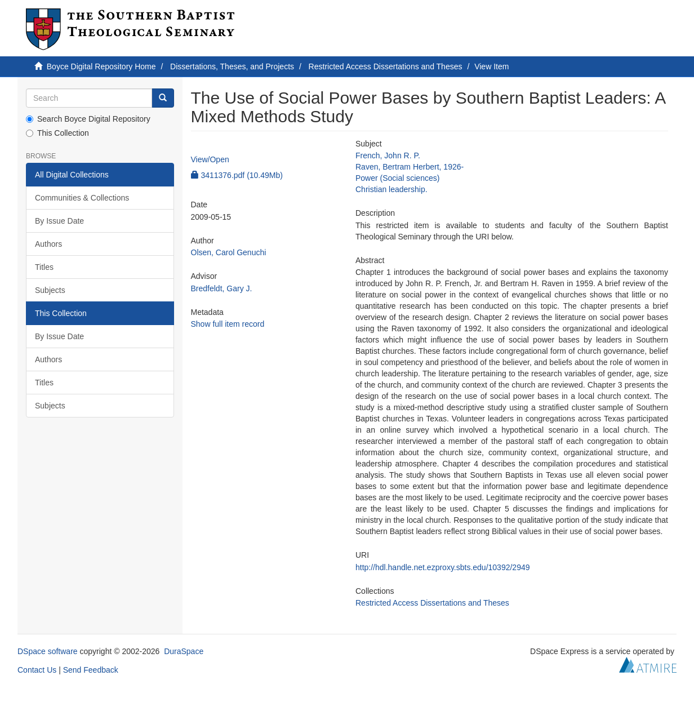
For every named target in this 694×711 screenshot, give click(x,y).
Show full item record (228, 323)
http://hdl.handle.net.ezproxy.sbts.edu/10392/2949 (442, 567)
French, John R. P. (387, 155)
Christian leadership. (391, 189)
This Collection (57, 132)
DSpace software (47, 651)
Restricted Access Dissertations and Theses (385, 66)
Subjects (50, 290)
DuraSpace (183, 651)
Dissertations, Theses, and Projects (232, 66)
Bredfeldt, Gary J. (221, 288)
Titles (44, 267)
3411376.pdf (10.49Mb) (237, 175)
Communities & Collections (82, 197)
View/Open (210, 159)
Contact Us (36, 669)
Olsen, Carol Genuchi (228, 252)
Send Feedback (90, 669)
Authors (48, 243)
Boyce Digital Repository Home (101, 66)
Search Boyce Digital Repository (88, 118)
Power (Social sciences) (397, 178)
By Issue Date (59, 220)
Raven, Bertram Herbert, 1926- (409, 166)
